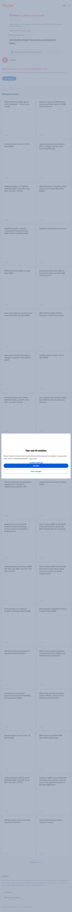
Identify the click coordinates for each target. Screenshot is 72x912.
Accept (36, 465)
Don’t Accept (36, 471)
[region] (36, 456)
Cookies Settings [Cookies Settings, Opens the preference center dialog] (36, 462)
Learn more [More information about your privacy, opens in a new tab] (33, 458)
